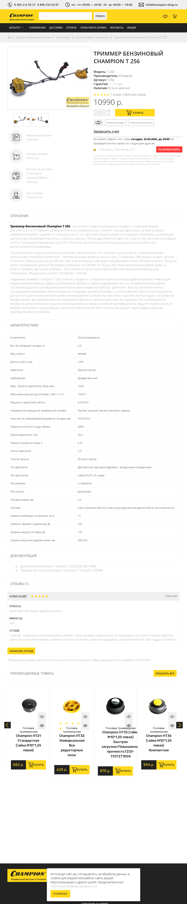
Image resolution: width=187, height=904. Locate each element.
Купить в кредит (116, 122)
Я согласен (60, 893)
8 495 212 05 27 (25, 4)
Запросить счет (106, 131)
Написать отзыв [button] (21, 651)
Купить (134, 112)
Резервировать (169, 149)
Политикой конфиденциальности (73, 886)
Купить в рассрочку (141, 122)
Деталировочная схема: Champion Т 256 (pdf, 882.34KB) (55, 566)
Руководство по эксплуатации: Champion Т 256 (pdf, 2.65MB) (59, 570)
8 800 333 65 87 (48, 4)
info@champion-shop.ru (162, 4)
